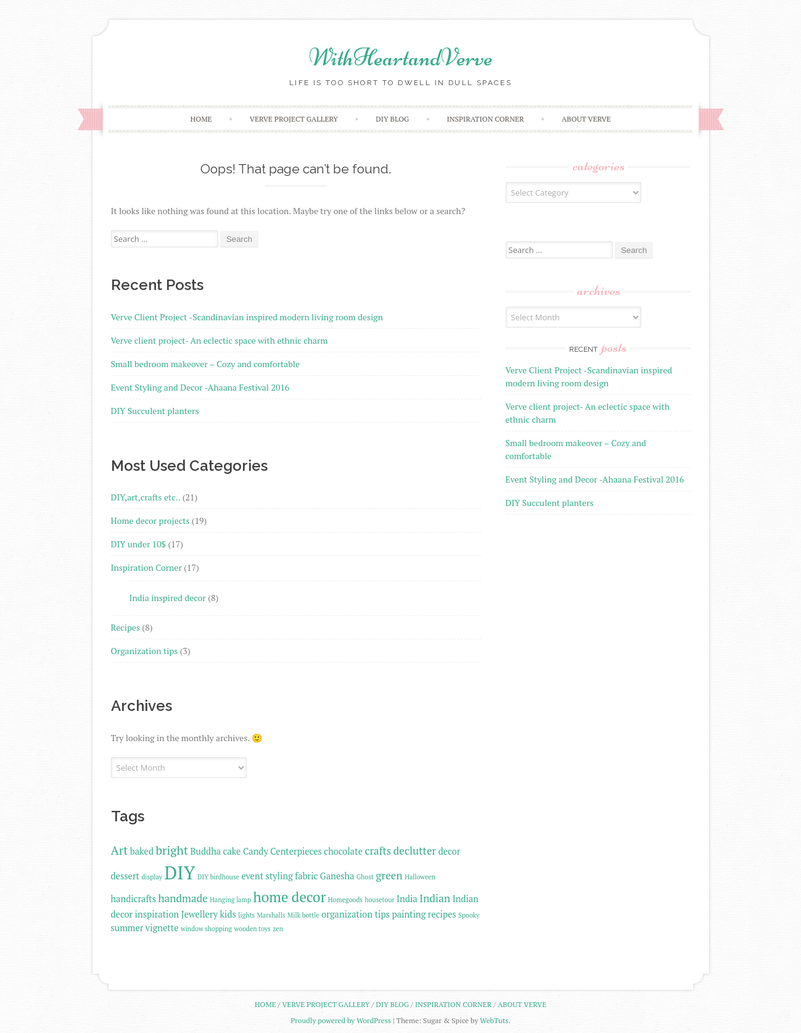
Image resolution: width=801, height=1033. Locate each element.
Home (201, 118)
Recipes (125, 627)
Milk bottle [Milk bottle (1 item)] (303, 915)
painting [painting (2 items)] (409, 914)
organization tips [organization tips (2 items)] (355, 914)
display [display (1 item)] (151, 877)
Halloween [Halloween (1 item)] (420, 877)
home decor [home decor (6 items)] (289, 896)
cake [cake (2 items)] (232, 851)
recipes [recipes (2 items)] (442, 914)
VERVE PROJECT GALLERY (294, 118)
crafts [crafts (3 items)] (377, 851)
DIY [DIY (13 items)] (180, 872)
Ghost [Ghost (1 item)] (365, 877)
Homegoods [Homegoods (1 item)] (345, 899)
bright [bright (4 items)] (171, 850)
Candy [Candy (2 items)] (255, 851)
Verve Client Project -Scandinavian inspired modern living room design (247, 317)
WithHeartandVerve (401, 57)
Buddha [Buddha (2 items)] (206, 851)
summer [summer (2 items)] (127, 928)
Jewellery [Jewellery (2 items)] (199, 914)
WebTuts (494, 1020)
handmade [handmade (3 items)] (183, 898)
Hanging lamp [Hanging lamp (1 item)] (230, 899)
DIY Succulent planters (155, 411)
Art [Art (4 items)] (119, 850)
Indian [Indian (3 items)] (434, 898)
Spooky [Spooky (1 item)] (468, 915)
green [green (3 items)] (389, 875)
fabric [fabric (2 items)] (306, 876)
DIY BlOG (392, 118)
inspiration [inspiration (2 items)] (157, 914)
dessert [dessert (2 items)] (125, 876)
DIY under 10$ (138, 544)
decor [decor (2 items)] (449, 851)
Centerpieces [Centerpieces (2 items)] (296, 851)
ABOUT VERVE (586, 118)
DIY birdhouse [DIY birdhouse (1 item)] (218, 877)
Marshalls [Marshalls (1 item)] (271, 915)
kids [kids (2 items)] (228, 914)
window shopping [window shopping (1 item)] (206, 928)
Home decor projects (150, 520)
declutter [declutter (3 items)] (414, 851)
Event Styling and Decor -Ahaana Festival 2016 (200, 387)
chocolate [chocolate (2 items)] (343, 851)
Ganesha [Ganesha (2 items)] (337, 876)
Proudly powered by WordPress (340, 1020)
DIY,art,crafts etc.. (146, 497)
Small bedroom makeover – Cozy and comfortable (205, 364)
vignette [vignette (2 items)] (162, 928)
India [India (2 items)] (406, 899)
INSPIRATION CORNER (485, 118)
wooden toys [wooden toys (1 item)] (252, 928)
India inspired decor (167, 598)
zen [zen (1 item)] (278, 928)
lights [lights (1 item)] (246, 915)
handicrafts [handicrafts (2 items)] (134, 899)
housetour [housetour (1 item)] (379, 899)
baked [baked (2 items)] (142, 851)
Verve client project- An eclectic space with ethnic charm (219, 340)
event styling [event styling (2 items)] (267, 876)
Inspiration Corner (146, 567)
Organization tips (144, 651)
